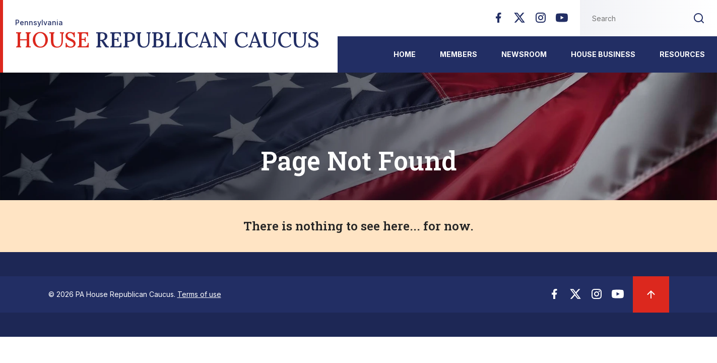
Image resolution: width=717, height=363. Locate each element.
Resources (682, 54)
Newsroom (524, 54)
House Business (603, 54)
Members (458, 54)
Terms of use (199, 294)
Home (405, 54)
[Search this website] (630, 18)
